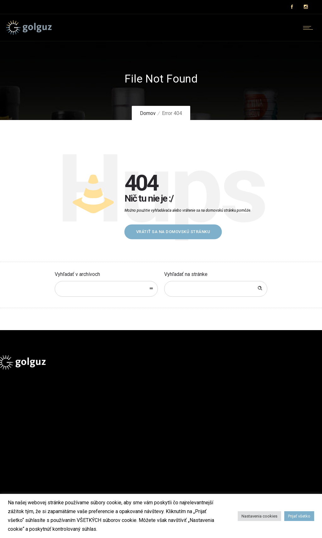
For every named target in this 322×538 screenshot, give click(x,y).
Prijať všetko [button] (299, 516)
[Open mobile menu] (309, 27)
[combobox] (106, 289)
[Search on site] (215, 289)
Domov (148, 113)
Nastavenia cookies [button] (259, 516)
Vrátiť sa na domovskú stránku (173, 231)
